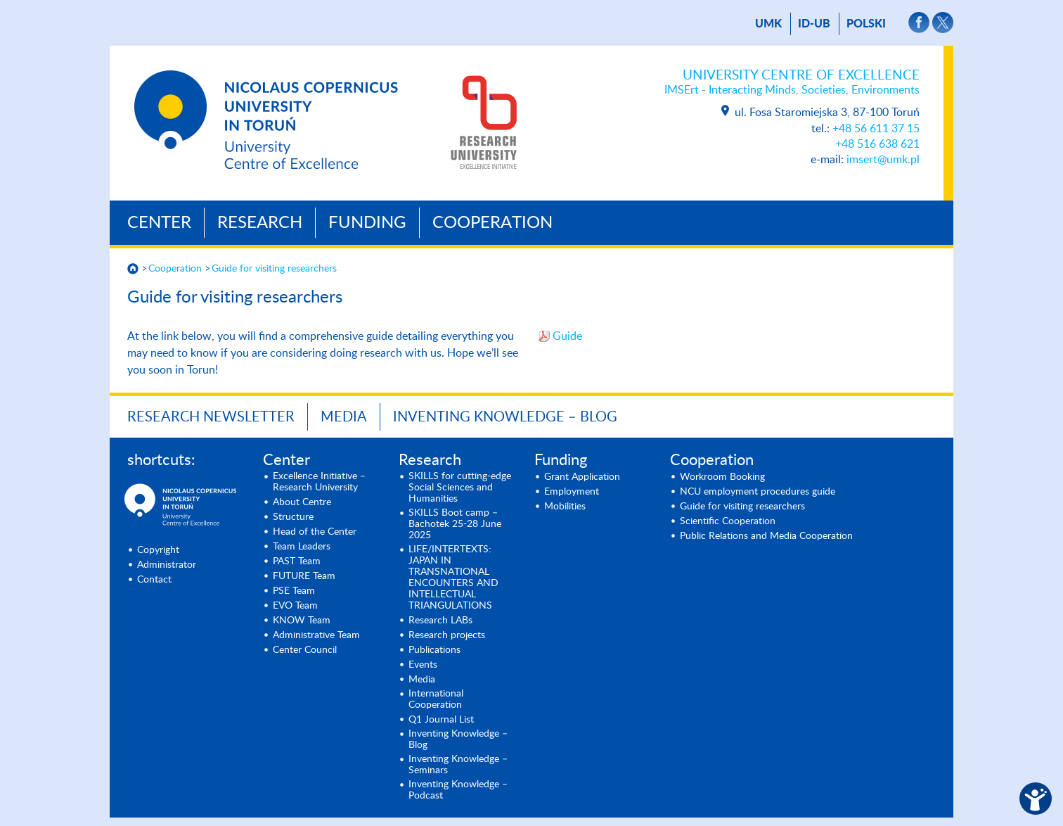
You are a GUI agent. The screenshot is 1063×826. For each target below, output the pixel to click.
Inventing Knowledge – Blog (505, 417)
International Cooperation (435, 699)
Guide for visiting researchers (274, 269)
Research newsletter (211, 417)
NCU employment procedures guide (757, 492)
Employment (571, 492)
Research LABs (440, 620)
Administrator (166, 565)
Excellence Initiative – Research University (319, 482)
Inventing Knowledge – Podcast (458, 790)
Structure (293, 517)
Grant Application (582, 477)
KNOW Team (301, 620)
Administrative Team (316, 635)
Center (159, 223)
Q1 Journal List (441, 720)
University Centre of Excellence (792, 83)
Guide (569, 336)
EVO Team (295, 606)
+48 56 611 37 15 (876, 128)
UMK (768, 24)
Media (344, 417)
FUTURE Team (304, 576)
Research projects (446, 635)
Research (259, 223)
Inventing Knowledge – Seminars (458, 764)
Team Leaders (301, 547)
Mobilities (565, 507)
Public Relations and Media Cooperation (766, 536)
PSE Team (294, 591)
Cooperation (492, 223)
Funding (367, 223)
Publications (434, 650)
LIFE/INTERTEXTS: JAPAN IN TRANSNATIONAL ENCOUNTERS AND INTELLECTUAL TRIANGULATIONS (453, 578)
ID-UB (814, 24)
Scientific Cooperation (727, 521)
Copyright (158, 550)
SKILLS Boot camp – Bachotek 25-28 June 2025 (454, 524)
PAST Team (297, 561)
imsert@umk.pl (883, 159)
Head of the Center (314, 532)
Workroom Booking (722, 477)
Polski (866, 24)
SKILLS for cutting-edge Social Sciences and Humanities (459, 487)
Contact (154, 580)
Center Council (305, 650)
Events (422, 665)
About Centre (302, 502)
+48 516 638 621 (877, 144)
